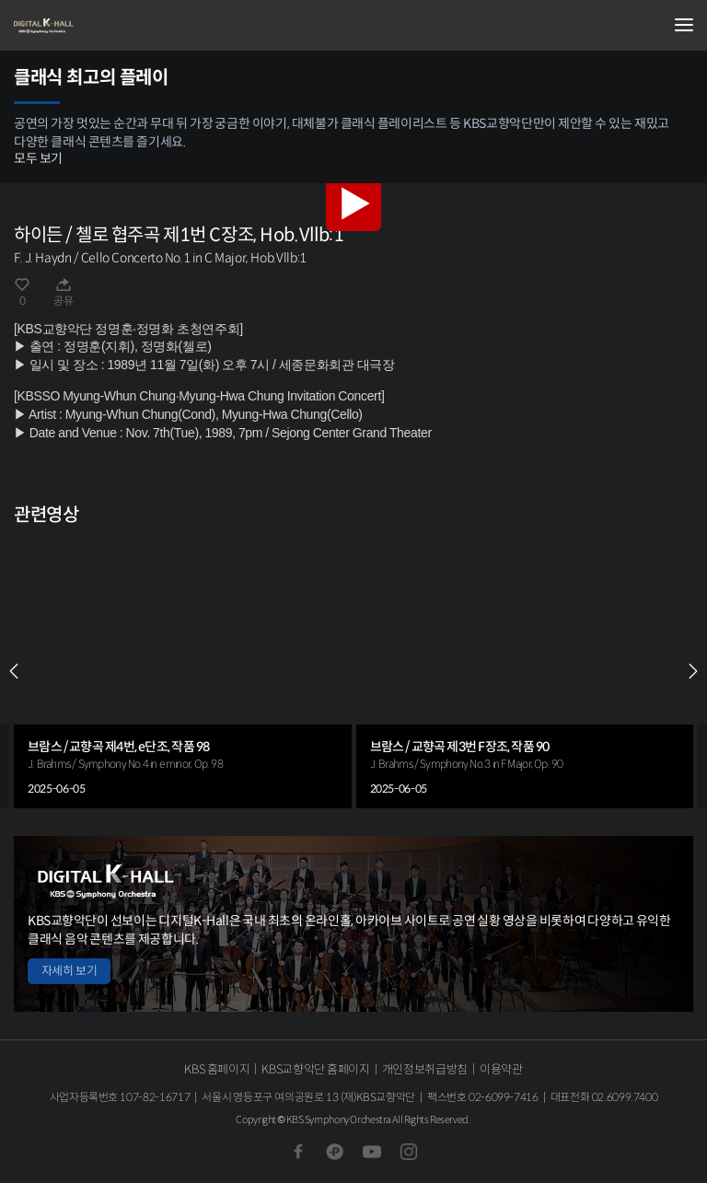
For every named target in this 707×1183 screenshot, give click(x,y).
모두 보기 (38, 158)
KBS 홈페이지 (216, 1069)
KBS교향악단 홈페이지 (315, 1069)
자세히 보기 (69, 971)
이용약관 (501, 1069)
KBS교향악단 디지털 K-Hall (106, 25)
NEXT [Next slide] (693, 671)
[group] (183, 671)
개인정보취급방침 (425, 1069)
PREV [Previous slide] (14, 671)
